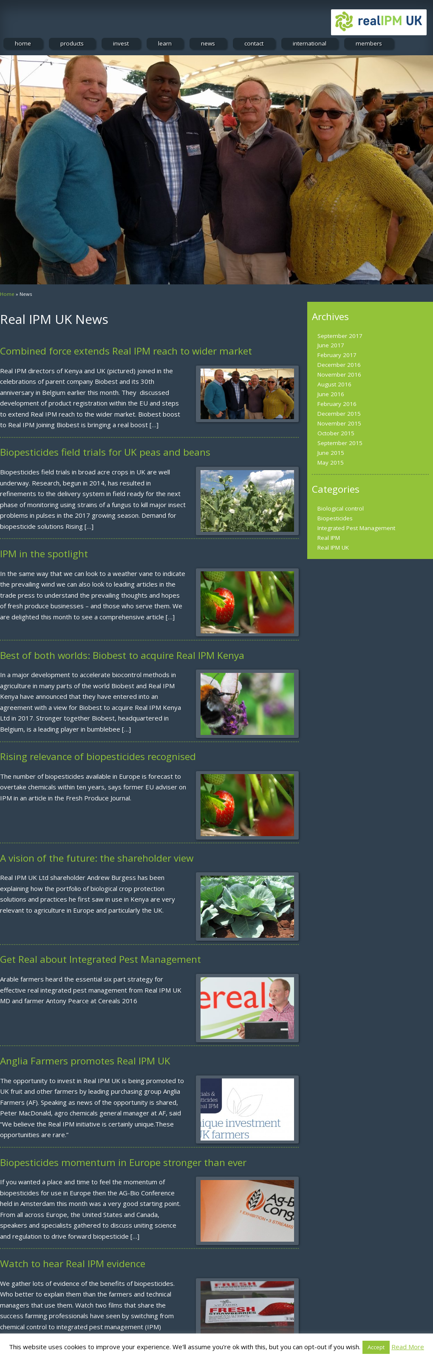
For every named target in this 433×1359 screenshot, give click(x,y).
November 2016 (339, 374)
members (369, 43)
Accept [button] (376, 1347)
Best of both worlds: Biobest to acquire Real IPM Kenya (122, 655)
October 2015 (335, 433)
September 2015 (339, 443)
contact (253, 43)
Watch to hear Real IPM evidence (72, 1263)
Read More (407, 1346)
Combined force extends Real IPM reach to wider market (126, 350)
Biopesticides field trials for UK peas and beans (105, 452)
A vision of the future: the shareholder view (96, 858)
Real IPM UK (333, 547)
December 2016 (339, 365)
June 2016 (330, 394)
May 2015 (330, 462)
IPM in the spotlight (44, 553)
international (309, 43)
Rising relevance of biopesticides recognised (98, 756)
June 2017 (330, 345)
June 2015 (330, 453)
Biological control (340, 508)
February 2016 (337, 404)
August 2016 (334, 384)
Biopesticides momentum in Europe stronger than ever (123, 1162)
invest (121, 43)
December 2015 (339, 413)
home (23, 43)
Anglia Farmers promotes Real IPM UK (85, 1060)
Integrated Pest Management (356, 528)
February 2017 (337, 355)
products (72, 43)
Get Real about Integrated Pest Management (100, 959)
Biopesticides (335, 518)
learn (165, 43)
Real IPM (328, 538)
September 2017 (339, 336)
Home (7, 294)
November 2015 (339, 423)
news (208, 43)
